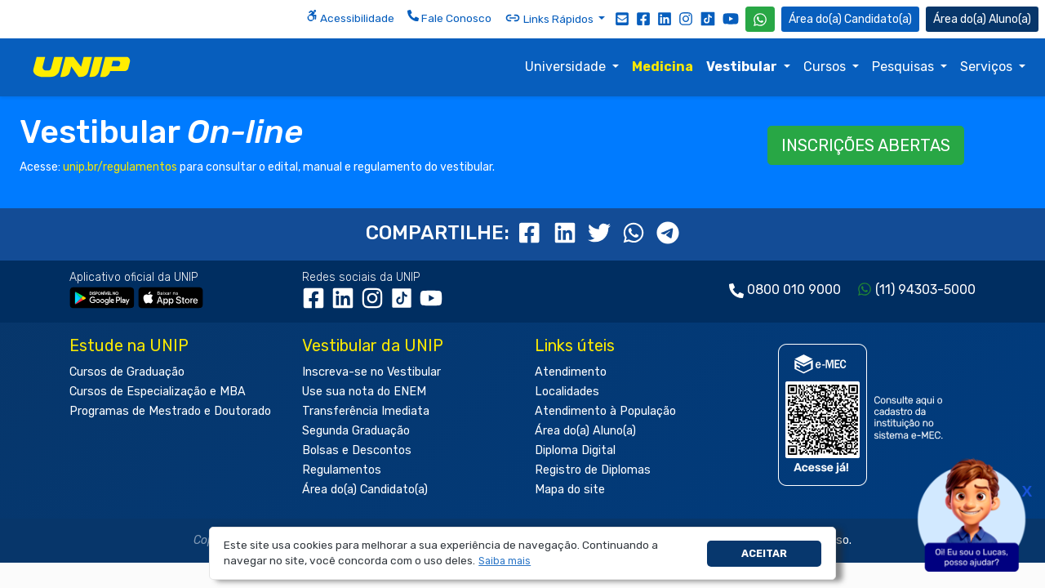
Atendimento (571, 372)
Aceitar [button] (764, 553)
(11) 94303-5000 (925, 289)
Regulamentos (341, 470)
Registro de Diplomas (593, 470)
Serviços (988, 66)
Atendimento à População (605, 411)
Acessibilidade (350, 17)
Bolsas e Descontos (356, 450)
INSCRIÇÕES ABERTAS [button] (865, 145)
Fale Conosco (449, 17)
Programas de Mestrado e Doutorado (170, 411)
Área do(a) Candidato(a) (365, 490)
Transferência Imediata (365, 411)
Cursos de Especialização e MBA (157, 392)
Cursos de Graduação (127, 372)
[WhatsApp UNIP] (760, 19)
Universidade (567, 66)
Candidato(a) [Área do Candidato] (850, 19)
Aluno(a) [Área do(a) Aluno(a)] (982, 19)
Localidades (567, 392)
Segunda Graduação (356, 431)
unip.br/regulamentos (120, 167)
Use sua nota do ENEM (364, 392)
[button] (505, 561)
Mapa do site (570, 490)
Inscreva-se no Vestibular (371, 372)
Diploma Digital (575, 450)
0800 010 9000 (794, 289)
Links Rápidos (550, 18)
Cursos (826, 66)
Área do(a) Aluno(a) (585, 431)
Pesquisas (904, 66)
